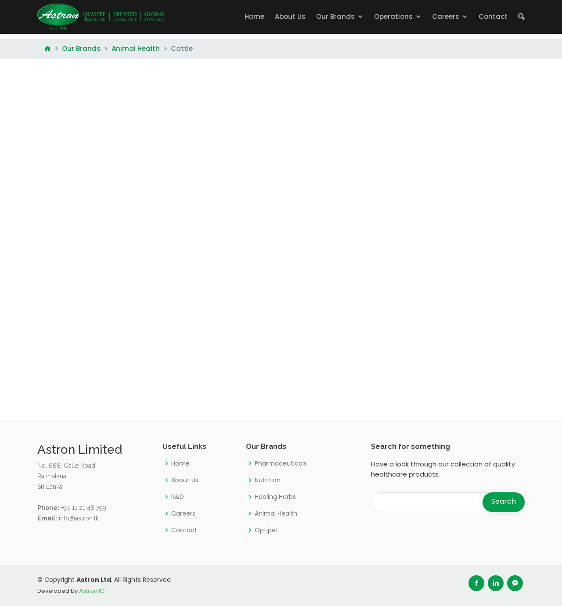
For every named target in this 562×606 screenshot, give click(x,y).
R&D (177, 497)
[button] (521, 17)
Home (254, 16)
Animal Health (136, 48)
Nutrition (268, 480)
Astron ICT (93, 591)
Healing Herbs (275, 497)
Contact (493, 16)
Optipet (266, 530)
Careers (445, 16)
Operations (393, 16)
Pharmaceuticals (281, 463)
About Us (290, 16)
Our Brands (335, 16)
